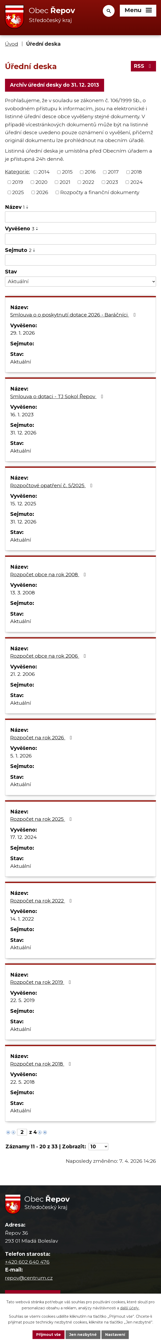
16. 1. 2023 (22, 415)
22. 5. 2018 (22, 1082)
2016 (90, 172)
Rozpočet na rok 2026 (42, 738)
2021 (65, 182)
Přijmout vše (48, 1334)
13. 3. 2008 (22, 593)
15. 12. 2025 (23, 504)
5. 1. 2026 (21, 756)
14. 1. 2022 (22, 919)
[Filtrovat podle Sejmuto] (80, 260)
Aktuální (20, 362)
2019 (17, 182)
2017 (113, 172)
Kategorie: (17, 172)
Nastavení (115, 1334)
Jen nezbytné (83, 1334)
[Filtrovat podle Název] (80, 216)
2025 (18, 192)
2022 (88, 182)
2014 (44, 172)
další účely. (129, 1308)
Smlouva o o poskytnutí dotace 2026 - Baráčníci (74, 315)
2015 (67, 172)
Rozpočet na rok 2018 (41, 1064)
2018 (136, 172)
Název (15, 207)
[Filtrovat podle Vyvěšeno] (80, 239)
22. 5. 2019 (22, 1000)
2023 (112, 182)
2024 (136, 182)
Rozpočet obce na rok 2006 (49, 656)
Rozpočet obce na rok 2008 (49, 575)
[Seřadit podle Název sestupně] (27, 208)
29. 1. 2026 (22, 333)
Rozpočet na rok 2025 (42, 819)
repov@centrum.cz (29, 1278)
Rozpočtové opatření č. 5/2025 (52, 485)
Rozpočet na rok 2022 (42, 901)
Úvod (11, 44)
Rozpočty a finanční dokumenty (99, 192)
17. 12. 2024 (23, 837)
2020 (41, 182)
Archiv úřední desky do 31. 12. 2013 (54, 85)
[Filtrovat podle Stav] (80, 282)
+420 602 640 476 (27, 1262)
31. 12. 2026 (23, 433)
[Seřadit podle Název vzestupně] (27, 206)
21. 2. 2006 (22, 674)
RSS (143, 66)
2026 (42, 192)
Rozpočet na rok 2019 (41, 982)
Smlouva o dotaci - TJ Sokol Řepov (57, 396)
